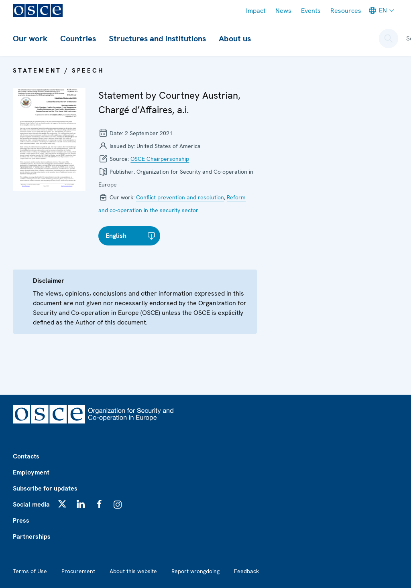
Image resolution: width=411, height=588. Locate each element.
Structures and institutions (157, 38)
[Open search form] (388, 38)
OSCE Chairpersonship (159, 158)
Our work (30, 38)
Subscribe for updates (45, 488)
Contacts (26, 456)
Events (311, 10)
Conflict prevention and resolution (180, 197)
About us (235, 38)
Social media (31, 504)
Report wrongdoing (195, 571)
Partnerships (32, 536)
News (283, 10)
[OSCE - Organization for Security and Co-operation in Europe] (38, 10)
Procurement (78, 571)
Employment (31, 472)
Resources (345, 10)
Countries (78, 38)
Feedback (246, 571)
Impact (256, 10)
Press (21, 520)
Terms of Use (30, 571)
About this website (133, 571)
